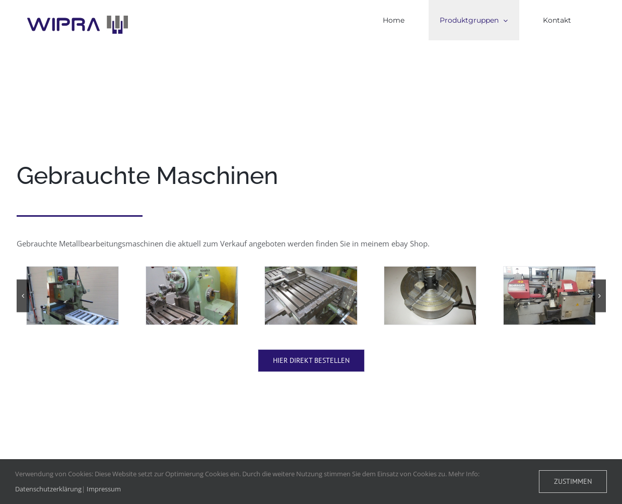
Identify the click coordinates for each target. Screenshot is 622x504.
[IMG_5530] (192, 296)
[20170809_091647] (549, 296)
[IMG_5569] (311, 296)
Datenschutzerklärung (48, 488)
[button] (23, 295)
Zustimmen (573, 481)
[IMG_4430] (72, 296)
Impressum (104, 488)
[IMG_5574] (430, 296)
